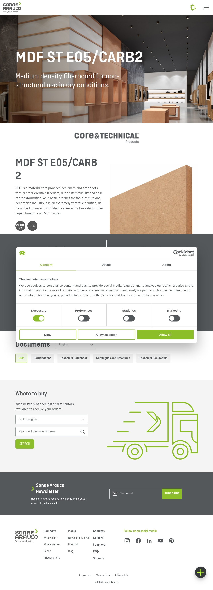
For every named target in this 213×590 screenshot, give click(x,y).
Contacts (99, 531)
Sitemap (98, 558)
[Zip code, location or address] (48, 432)
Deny (48, 334)
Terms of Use (103, 575)
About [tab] (166, 265)
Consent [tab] (46, 265)
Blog (70, 551)
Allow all (165, 334)
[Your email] (136, 494)
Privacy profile (52, 558)
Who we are (50, 538)
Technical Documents (153, 358)
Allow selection (106, 334)
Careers (98, 538)
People (47, 551)
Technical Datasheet (73, 358)
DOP (21, 358)
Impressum (85, 575)
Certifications (42, 358)
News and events (78, 538)
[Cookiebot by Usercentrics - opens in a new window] (176, 253)
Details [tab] (107, 265)
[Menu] (206, 7)
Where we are (52, 544)
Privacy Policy (122, 575)
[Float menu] (201, 572)
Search (24, 444)
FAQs (96, 551)
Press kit (73, 544)
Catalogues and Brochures (113, 358)
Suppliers (99, 544)
